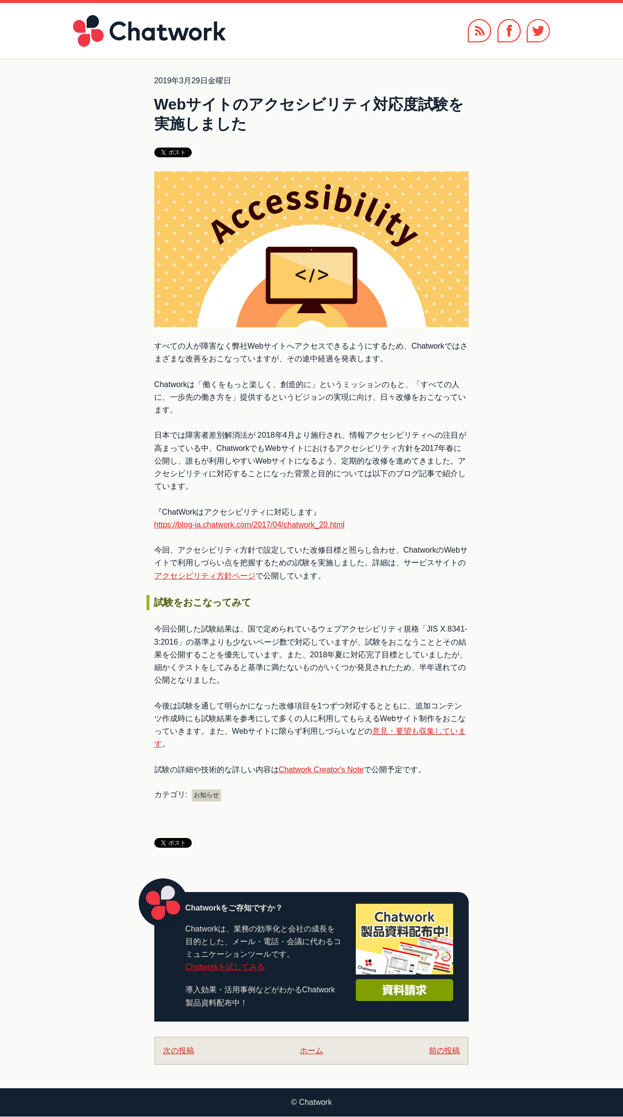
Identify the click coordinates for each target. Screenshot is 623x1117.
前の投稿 (444, 1050)
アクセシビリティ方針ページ (205, 576)
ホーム (311, 1050)
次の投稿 (178, 1050)
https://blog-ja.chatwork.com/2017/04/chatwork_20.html (249, 525)
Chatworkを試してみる (225, 967)
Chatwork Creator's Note (321, 769)
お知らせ (206, 795)
